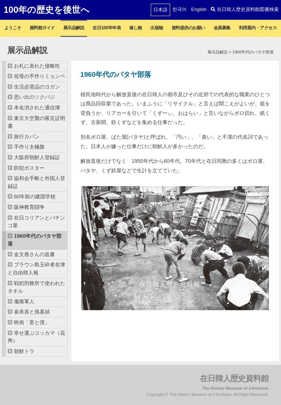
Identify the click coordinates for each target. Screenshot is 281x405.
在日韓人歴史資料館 (234, 378)
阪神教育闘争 (29, 207)
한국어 (179, 9)
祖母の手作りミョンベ (39, 76)
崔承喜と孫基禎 (32, 312)
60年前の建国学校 (35, 196)
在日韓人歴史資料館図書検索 (245, 9)
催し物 (135, 27)
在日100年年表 (107, 27)
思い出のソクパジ (34, 97)
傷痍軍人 (24, 301)
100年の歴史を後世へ (47, 10)
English (198, 9)
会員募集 (222, 27)
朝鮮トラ (24, 351)
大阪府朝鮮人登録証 (37, 157)
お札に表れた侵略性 (37, 66)
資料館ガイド (42, 27)
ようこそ (12, 27)
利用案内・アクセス (258, 27)
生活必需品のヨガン (37, 87)
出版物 (156, 27)
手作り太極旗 (29, 147)
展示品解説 (74, 27)
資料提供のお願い (188, 27)
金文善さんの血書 (34, 254)
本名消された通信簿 (37, 107)
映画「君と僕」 (32, 322)
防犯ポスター (29, 168)
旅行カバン (27, 136)
